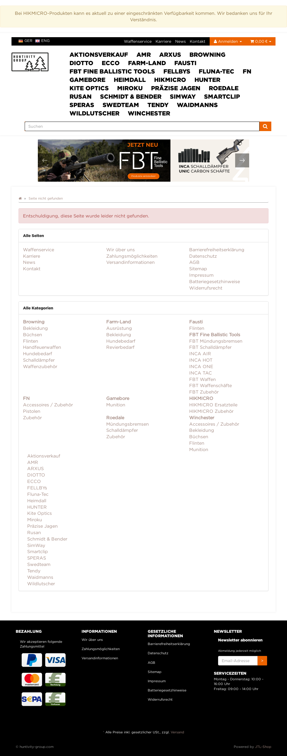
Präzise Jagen (175, 88)
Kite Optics (89, 88)
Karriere (163, 41)
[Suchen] (142, 126)
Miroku (130, 88)
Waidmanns (197, 104)
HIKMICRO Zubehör (211, 411)
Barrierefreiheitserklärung (216, 249)
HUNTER (207, 79)
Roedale (224, 88)
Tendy (157, 104)
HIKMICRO (170, 79)
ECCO (111, 63)
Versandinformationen (130, 262)
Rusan (81, 96)
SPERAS (82, 104)
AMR (143, 54)
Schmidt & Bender (130, 96)
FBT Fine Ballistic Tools (112, 71)
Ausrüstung (119, 328)
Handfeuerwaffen (42, 347)
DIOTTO (81, 63)
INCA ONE (201, 366)
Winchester (149, 113)
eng (42, 40)
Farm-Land (147, 63)
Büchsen (32, 334)
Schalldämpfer (39, 359)
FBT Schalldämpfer (210, 347)
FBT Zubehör (204, 391)
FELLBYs (176, 71)
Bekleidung (35, 328)
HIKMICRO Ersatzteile (213, 404)
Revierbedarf (120, 347)
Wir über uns (120, 249)
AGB (194, 262)
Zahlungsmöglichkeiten (132, 256)
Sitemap (198, 268)
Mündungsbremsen (127, 423)
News (180, 41)
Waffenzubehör (40, 366)
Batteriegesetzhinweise (214, 281)
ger (25, 40)
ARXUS (170, 54)
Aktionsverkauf (99, 54)
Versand (177, 732)
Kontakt (197, 41)
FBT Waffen (202, 379)
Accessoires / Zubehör (48, 404)
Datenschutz (203, 256)
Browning (207, 54)
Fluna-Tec (216, 71)
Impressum (201, 275)
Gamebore (87, 79)
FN (247, 71)
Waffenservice (138, 41)
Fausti (185, 63)
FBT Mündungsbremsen (215, 340)
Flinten (30, 340)
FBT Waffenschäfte (210, 385)
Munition (115, 404)
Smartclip (222, 96)
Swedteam (121, 104)
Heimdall (130, 79)
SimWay (183, 96)
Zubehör (32, 417)
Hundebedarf (37, 353)
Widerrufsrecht (205, 287)
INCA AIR (200, 353)
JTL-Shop (263, 746)
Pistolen (31, 411)
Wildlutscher (94, 113)
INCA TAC (200, 372)
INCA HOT (200, 359)
